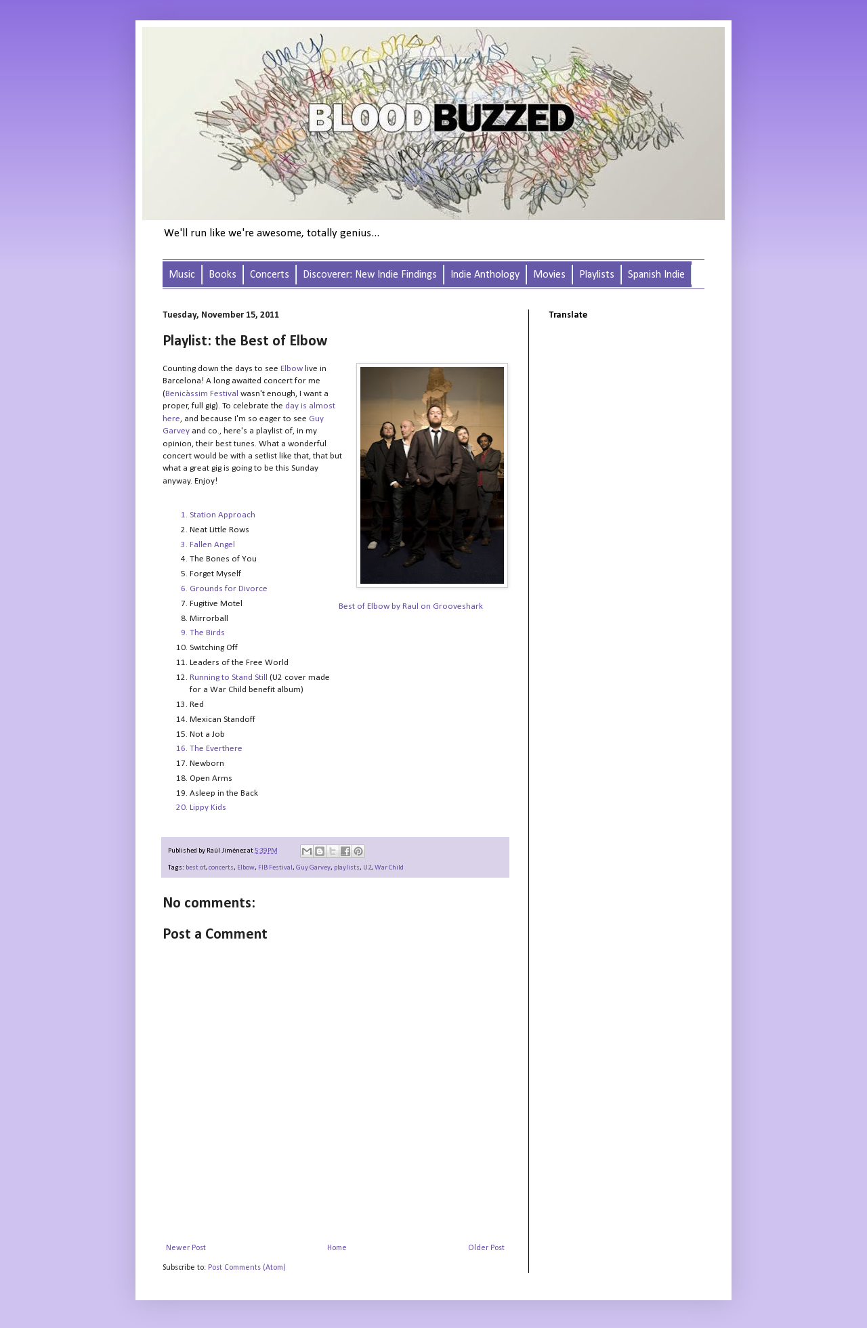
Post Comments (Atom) (247, 1268)
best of (195, 868)
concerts (221, 868)
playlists (347, 868)
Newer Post (186, 1248)
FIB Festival (275, 868)
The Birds (207, 632)
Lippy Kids (208, 807)
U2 (367, 868)
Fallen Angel (212, 544)
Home (337, 1248)
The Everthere (216, 748)
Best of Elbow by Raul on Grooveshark (411, 606)
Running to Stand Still (229, 677)
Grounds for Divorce (229, 588)
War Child (389, 868)
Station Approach (222, 515)
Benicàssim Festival (201, 393)
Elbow (291, 368)
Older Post (486, 1248)
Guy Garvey (313, 868)
